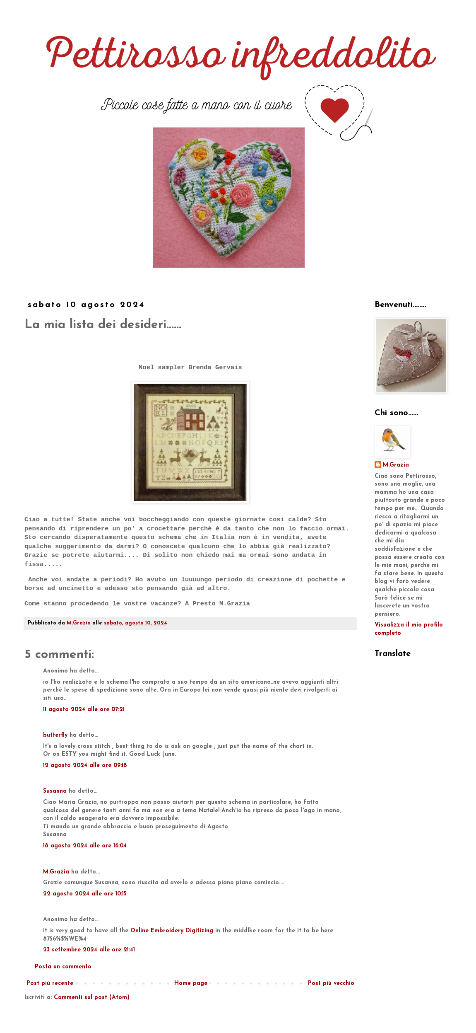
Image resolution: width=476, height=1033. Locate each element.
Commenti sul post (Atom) (92, 997)
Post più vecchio (331, 983)
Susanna (55, 791)
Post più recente (49, 983)
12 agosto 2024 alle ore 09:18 (85, 765)
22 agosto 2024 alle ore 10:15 (85, 894)
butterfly (55, 735)
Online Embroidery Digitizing (171, 931)
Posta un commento (63, 967)
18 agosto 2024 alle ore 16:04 (85, 846)
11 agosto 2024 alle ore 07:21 (84, 709)
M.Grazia (56, 872)
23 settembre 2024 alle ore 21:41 (89, 950)
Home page (190, 983)
